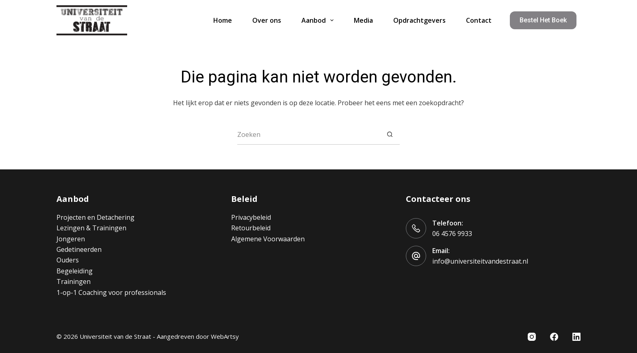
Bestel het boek (543, 20)
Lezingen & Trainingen (91, 227)
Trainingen (73, 281)
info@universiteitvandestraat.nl (480, 261)
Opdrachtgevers (419, 20)
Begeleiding (74, 270)
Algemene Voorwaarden (268, 238)
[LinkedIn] (576, 337)
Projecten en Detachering (95, 217)
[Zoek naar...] (308, 134)
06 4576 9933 (452, 233)
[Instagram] (532, 337)
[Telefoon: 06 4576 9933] (416, 228)
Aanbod (319, 20)
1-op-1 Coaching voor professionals (111, 292)
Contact (479, 20)
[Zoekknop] (389, 134)
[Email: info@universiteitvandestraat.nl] (416, 256)
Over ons (266, 20)
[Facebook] (554, 337)
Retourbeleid (251, 227)
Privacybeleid (251, 217)
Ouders (67, 260)
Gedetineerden (79, 249)
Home (222, 20)
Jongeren (70, 238)
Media (363, 20)
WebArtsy (225, 336)
